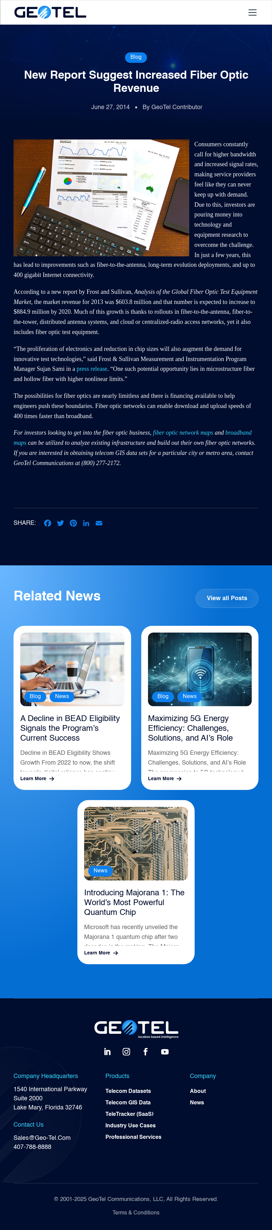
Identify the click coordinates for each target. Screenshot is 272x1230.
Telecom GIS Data (128, 1103)
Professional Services (133, 1138)
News (62, 696)
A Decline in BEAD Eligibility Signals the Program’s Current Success (70, 729)
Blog (136, 57)
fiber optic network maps (183, 432)
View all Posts (227, 598)
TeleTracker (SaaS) (129, 1115)
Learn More (33, 778)
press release (92, 368)
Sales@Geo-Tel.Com (42, 1138)
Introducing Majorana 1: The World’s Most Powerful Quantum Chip (134, 903)
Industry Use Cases (130, 1126)
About (198, 1092)
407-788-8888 (32, 1147)
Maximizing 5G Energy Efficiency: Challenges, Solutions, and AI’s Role (190, 729)
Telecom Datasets (128, 1092)
